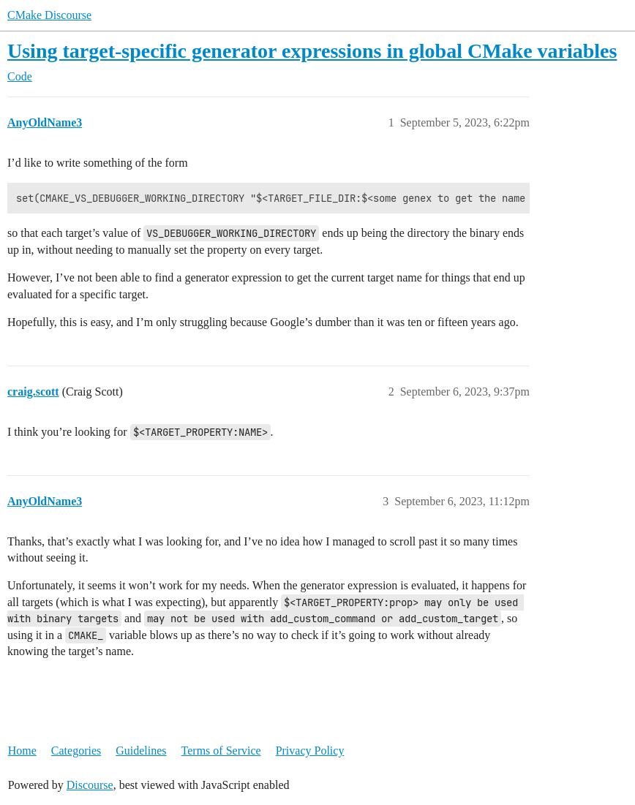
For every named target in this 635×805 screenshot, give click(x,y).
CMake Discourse (49, 15)
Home (22, 750)
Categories (76, 750)
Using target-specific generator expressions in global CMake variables (312, 50)
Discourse (90, 785)
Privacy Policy (310, 750)
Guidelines (141, 750)
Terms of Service (221, 750)
